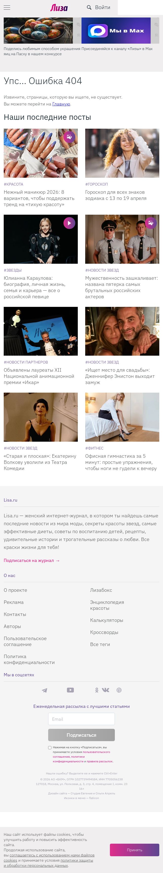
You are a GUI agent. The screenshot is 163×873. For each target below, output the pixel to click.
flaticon (94, 798)
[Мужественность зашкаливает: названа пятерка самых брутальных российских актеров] (122, 239)
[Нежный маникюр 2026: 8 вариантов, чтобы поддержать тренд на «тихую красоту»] (41, 153)
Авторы (12, 626)
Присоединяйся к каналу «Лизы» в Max (117, 48)
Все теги (100, 644)
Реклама (14, 602)
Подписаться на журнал (29, 560)
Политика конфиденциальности (29, 659)
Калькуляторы (106, 620)
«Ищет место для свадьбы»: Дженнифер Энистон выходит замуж (120, 376)
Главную (61, 104)
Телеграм (44, 690)
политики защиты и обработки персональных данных (48, 863)
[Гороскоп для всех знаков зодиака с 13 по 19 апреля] (122, 153)
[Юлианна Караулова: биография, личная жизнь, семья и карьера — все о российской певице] (41, 239)
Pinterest (119, 690)
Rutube (84, 690)
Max (57, 690)
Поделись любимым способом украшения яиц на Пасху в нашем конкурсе (42, 51)
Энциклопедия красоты (107, 605)
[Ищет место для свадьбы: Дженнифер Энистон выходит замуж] (122, 331)
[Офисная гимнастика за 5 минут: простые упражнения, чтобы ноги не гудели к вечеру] (122, 417)
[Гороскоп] (96, 184)
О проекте (15, 590)
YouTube (70, 690)
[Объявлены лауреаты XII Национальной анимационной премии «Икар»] (41, 331)
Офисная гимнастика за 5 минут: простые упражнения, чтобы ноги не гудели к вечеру (121, 462)
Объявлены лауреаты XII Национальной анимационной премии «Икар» (39, 376)
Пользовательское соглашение (25, 641)
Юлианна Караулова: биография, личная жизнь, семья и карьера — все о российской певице (34, 287)
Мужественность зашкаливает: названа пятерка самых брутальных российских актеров (121, 287)
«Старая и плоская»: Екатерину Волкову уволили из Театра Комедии (40, 462)
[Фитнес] (94, 448)
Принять (134, 849)
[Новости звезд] (102, 270)
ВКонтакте (105, 690)
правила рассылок (100, 761)
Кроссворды (104, 632)
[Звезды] (13, 270)
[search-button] (134, 7)
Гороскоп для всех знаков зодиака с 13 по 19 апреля (116, 195)
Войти (148, 7)
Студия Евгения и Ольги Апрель (93, 793)
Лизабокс (101, 590)
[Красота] (13, 184)
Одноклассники (96, 690)
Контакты (15, 614)
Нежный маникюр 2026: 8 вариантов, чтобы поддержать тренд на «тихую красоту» (39, 198)
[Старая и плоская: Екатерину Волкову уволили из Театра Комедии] (41, 417)
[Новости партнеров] (26, 362)
